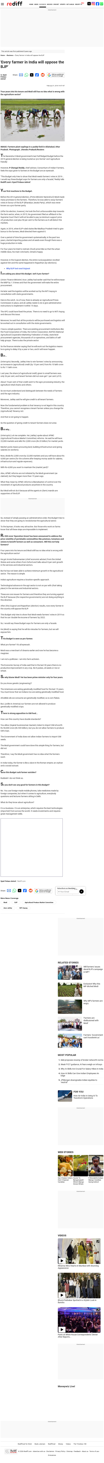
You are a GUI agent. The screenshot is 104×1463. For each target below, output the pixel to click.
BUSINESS (42, 4)
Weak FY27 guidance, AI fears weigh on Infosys (81, 1064)
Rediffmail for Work (25, 1444)
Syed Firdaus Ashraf (4, 77)
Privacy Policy (60, 1451)
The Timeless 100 (80, 1444)
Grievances (52, 1455)
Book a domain (40, 1444)
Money (60, 1444)
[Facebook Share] (36, 75)
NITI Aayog (23, 908)
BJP (16, 902)
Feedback (77, 1451)
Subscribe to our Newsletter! (66, 888)
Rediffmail (51, 1444)
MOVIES (49, 4)
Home (3, 55)
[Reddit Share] (42, 75)
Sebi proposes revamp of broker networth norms (82, 1060)
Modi (5, 902)
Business (10, 55)
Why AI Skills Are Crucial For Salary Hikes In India (82, 1069)
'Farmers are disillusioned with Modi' (91, 1020)
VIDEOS (62, 1235)
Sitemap (70, 1451)
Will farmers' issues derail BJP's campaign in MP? (93, 969)
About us (85, 1451)
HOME (31, 4)
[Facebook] (97, 3)
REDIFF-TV (78, 4)
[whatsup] (102, 3)
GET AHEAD (70, 4)
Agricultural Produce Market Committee (39, 902)
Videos (68, 1444)
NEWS (36, 4)
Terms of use (94, 1451)
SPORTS (62, 4)
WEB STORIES (65, 1152)
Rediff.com (28, 1451)
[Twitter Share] (31, 75)
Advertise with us (39, 1451)
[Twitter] (89, 3)
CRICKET (56, 4)
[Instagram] (93, 3)
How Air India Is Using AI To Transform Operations (86, 1097)
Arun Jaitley (8, 908)
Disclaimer (50, 1451)
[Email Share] (20, 75)
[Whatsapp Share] (26, 75)
